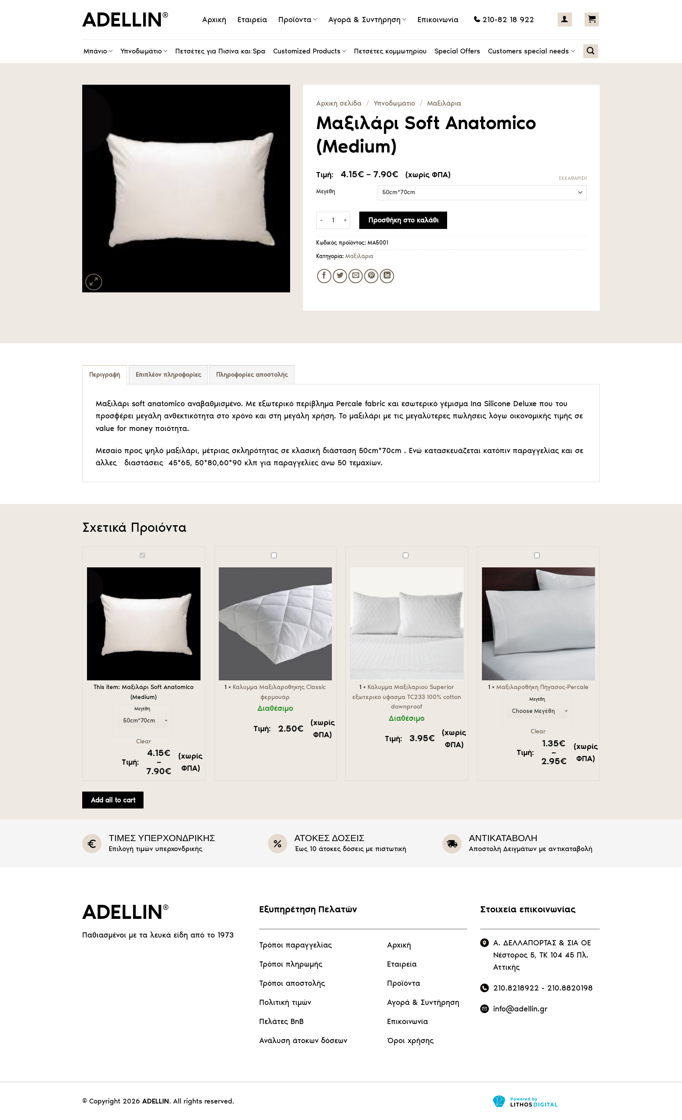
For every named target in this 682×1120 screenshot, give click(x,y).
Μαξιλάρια (444, 103)
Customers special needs (531, 51)
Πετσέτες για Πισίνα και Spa (220, 51)
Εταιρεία (252, 19)
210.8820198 (570, 988)
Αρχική (214, 19)
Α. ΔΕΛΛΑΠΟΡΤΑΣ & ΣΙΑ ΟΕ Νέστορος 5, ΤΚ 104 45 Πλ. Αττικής (542, 955)
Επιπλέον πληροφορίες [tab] (168, 374)
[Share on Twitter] (340, 276)
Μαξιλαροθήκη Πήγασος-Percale (542, 687)
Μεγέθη (325, 192)
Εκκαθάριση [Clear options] (573, 178)
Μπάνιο (98, 51)
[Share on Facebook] (324, 276)
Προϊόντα (297, 19)
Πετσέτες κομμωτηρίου (390, 51)
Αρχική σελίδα (338, 103)
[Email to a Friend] (355, 276)
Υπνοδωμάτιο (143, 51)
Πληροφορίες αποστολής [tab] (252, 374)
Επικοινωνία (438, 19)
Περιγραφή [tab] (104, 374)
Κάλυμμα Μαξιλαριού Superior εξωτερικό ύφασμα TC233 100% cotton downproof (350, 551)
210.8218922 (516, 988)
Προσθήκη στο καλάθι (403, 220)
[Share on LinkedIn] (387, 276)
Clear (143, 741)
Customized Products (309, 51)
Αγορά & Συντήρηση (367, 19)
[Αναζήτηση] (590, 51)
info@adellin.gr (520, 1009)
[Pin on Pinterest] (371, 276)
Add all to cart (113, 800)
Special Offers (457, 51)
